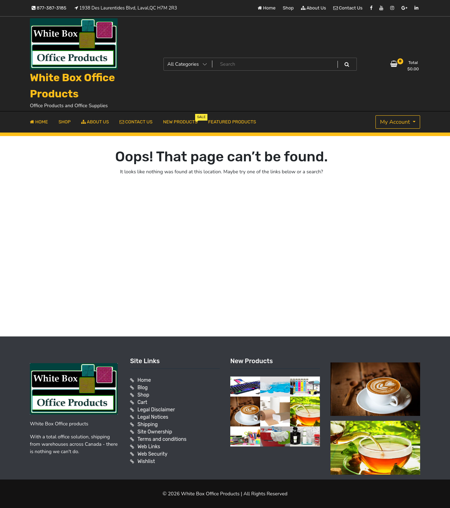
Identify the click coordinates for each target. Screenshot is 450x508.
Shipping (147, 424)
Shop (288, 8)
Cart (142, 402)
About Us (313, 8)
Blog (142, 388)
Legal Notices (152, 417)
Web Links (148, 447)
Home (267, 8)
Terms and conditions (161, 439)
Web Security (152, 454)
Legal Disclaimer (156, 410)
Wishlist (146, 461)
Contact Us (347, 8)
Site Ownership (154, 432)
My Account (395, 122)
